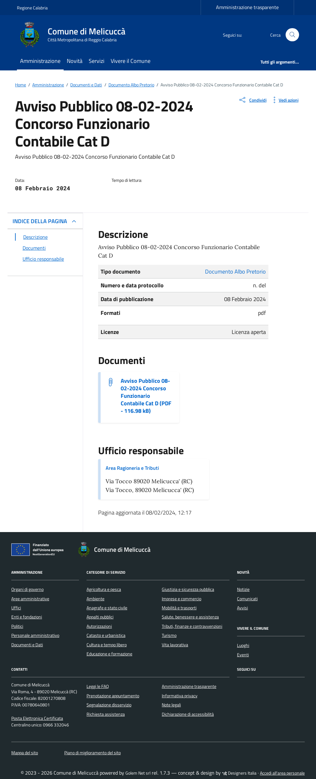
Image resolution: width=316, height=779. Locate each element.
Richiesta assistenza (106, 714)
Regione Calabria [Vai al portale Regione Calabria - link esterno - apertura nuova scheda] (32, 7)
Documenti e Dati (27, 644)
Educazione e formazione (109, 653)
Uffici (16, 607)
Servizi (96, 61)
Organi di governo (27, 589)
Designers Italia (239, 773)
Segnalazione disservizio (109, 704)
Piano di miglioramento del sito (92, 752)
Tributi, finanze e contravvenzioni (192, 626)
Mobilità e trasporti (179, 607)
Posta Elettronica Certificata (37, 718)
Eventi (243, 654)
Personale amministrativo (35, 635)
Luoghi (243, 645)
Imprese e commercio (181, 598)
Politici (17, 626)
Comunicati (247, 598)
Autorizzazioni (99, 626)
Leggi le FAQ (98, 686)
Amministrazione (40, 61)
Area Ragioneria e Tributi (132, 468)
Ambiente (95, 598)
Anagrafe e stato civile (107, 607)
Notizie (243, 589)
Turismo (169, 635)
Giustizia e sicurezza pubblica (188, 589)
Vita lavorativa (175, 644)
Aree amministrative (30, 598)
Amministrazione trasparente (247, 7)
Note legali (171, 704)
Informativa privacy (180, 695)
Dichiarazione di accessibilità (188, 714)
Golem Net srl (137, 773)
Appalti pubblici (100, 616)
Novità (74, 61)
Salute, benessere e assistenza (190, 616)
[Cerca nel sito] (292, 35)
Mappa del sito (24, 752)
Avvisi (242, 607)
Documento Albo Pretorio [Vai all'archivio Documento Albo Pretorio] (235, 271)
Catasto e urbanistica (106, 635)
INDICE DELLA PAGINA (40, 221)
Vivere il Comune (130, 61)
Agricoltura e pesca (104, 589)
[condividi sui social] (252, 100)
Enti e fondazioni (26, 616)
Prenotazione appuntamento (113, 695)
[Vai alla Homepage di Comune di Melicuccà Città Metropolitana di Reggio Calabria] (75, 35)
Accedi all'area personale (282, 773)
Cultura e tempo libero (107, 644)
